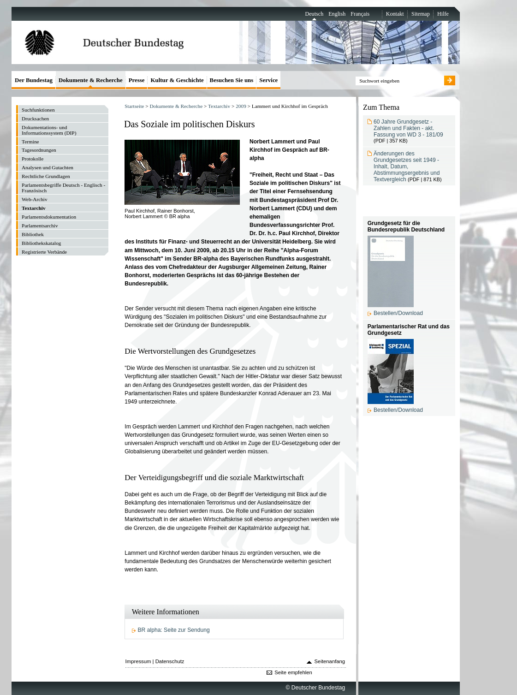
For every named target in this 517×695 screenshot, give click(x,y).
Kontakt (395, 14)
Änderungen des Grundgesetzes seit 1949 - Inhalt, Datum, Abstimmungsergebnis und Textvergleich (407, 166)
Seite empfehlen (293, 672)
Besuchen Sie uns (232, 80)
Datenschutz (169, 661)
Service (268, 80)
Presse (137, 80)
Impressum (138, 661)
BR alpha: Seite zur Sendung (174, 630)
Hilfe (443, 14)
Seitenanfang (330, 661)
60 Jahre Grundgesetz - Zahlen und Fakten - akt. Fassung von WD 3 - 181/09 (408, 128)
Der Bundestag (34, 80)
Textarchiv (219, 106)
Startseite (134, 106)
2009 (241, 106)
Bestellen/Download (398, 313)
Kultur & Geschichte (176, 80)
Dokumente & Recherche (175, 106)
